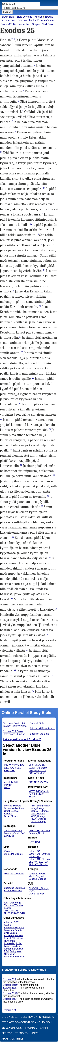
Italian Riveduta (12, 946)
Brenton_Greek (12, 833)
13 (42, 213)
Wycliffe (8, 806)
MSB (12, 770)
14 (31, 224)
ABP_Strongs (38, 806)
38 (15, 670)
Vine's (34, 1033)
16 (41, 244)
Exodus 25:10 (10, 985)
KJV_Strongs (37, 808)
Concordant (35, 770)
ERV (16, 765)
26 (50, 429)
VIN (46, 782)
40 (33, 691)
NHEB (7, 913)
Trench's (21, 1033)
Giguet (32, 874)
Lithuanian (17, 949)
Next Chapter (33, 24)
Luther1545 (35, 851)
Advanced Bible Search (42, 728)
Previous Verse (45, 20)
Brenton (18, 830)
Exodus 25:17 (10, 988)
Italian (19, 943)
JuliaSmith (39, 765)
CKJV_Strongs (38, 821)
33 (50, 557)
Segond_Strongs (37, 879)
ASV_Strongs (38, 814)
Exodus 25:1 (9, 979)
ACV (36, 773)
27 (11, 449)
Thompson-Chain (36, 1028)
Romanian (9, 957)
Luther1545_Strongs (39, 854)
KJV (6, 765)
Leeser (7, 908)
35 (56, 608)
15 (38, 234)
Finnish (38, 17)
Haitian (19, 938)
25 (1, 419)
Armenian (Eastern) (14, 927)
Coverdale (9, 808)
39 (52, 675)
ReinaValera (10, 890)
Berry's (7, 1033)
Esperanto (9, 935)
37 (27, 649)
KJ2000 (33, 794)
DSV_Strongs (17, 874)
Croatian (19, 930)
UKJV (41, 794)
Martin (32, 876)
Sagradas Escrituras (14, 888)
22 (22, 352)
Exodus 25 (6, 24)
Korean (7, 949)
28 (21, 465)
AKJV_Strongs (38, 819)
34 (12, 598)
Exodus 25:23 (10, 993)
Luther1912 (35, 856)
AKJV (13, 768)
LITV (43, 770)
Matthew (19, 808)
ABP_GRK (34, 830)
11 (46, 167)
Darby (32, 768)
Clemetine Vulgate (13, 854)
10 (1, 152)
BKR (6, 933)
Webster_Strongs (40, 811)
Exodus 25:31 (10, 999)
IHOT (7, 787)
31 (42, 506)
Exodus (49, 17)
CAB (22, 833)
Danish (13, 933)
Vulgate (8, 851)
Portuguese (15, 951)
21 (20, 337)
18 (44, 270)
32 (13, 537)
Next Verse (19, 24)
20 (40, 306)
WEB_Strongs (38, 816)
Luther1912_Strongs (39, 859)
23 (33, 378)
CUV (31, 888)
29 (54, 475)
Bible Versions (24, 17)
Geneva (15, 811)
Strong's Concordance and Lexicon (27, 1022)
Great (7, 811)
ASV (22, 765)
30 (48, 496)
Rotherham (41, 768)
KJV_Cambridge (12, 903)
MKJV (39, 791)
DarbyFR (41, 874)
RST (16, 922)
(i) (12, 39)
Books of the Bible (39, 734)
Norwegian (9, 954)
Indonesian (9, 943)
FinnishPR (9, 938)
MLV (42, 773)
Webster (18, 905)
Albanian (8, 922)
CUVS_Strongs (37, 894)
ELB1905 (44, 862)
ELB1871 (33, 862)
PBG (6, 951)
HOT (31, 842)
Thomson (9, 830)
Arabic (7, 925)
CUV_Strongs (41, 888)
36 (47, 634)
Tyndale (17, 806)
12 (44, 188)
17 (38, 254)
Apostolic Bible (12, 1039)
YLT (11, 765)
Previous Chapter (26, 20)
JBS (19, 890)
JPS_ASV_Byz (11, 911)
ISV (41, 782)
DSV (6, 874)
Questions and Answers (37, 1017)
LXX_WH (45, 830)
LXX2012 (9, 836)
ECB (31, 773)
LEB (19, 768)
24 (20, 403)
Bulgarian (9, 930)
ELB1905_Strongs (38, 864)
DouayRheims (11, 816)
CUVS (32, 891)
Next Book (47, 24)
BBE (31, 782)
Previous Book (8, 20)
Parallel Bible (37, 723)
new (47, 806)
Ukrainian (20, 957)
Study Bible (8, 17)
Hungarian (9, 941)
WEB (6, 768)
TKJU (32, 797)
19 (13, 290)
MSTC (32, 791)
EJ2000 (15, 913)
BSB (6, 770)
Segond (40, 876)
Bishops (8, 814)
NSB (36, 782)
